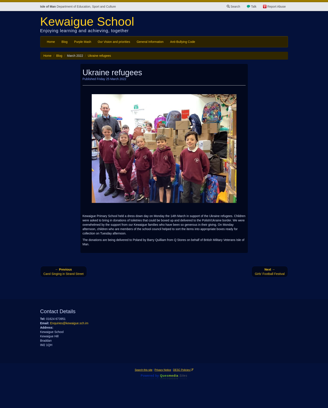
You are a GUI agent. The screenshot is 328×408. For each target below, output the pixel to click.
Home (51, 41)
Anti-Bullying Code (182, 41)
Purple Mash (82, 41)
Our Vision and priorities (114, 41)
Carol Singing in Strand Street (63, 272)
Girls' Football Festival (270, 272)
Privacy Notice (163, 369)
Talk (253, 6)
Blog (65, 41)
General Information (150, 41)
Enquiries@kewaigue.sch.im (69, 323)
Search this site (143, 369)
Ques (173, 375)
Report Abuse (276, 6)
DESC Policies (183, 369)
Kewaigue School (87, 21)
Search (233, 6)
